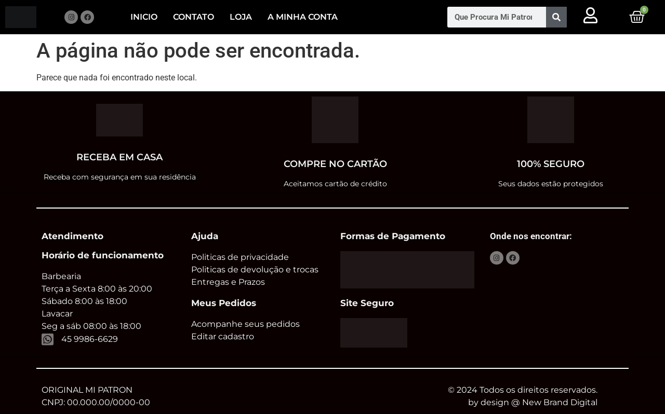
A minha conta (303, 17)
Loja (241, 17)
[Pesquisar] (556, 17)
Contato (193, 17)
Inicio (143, 17)
